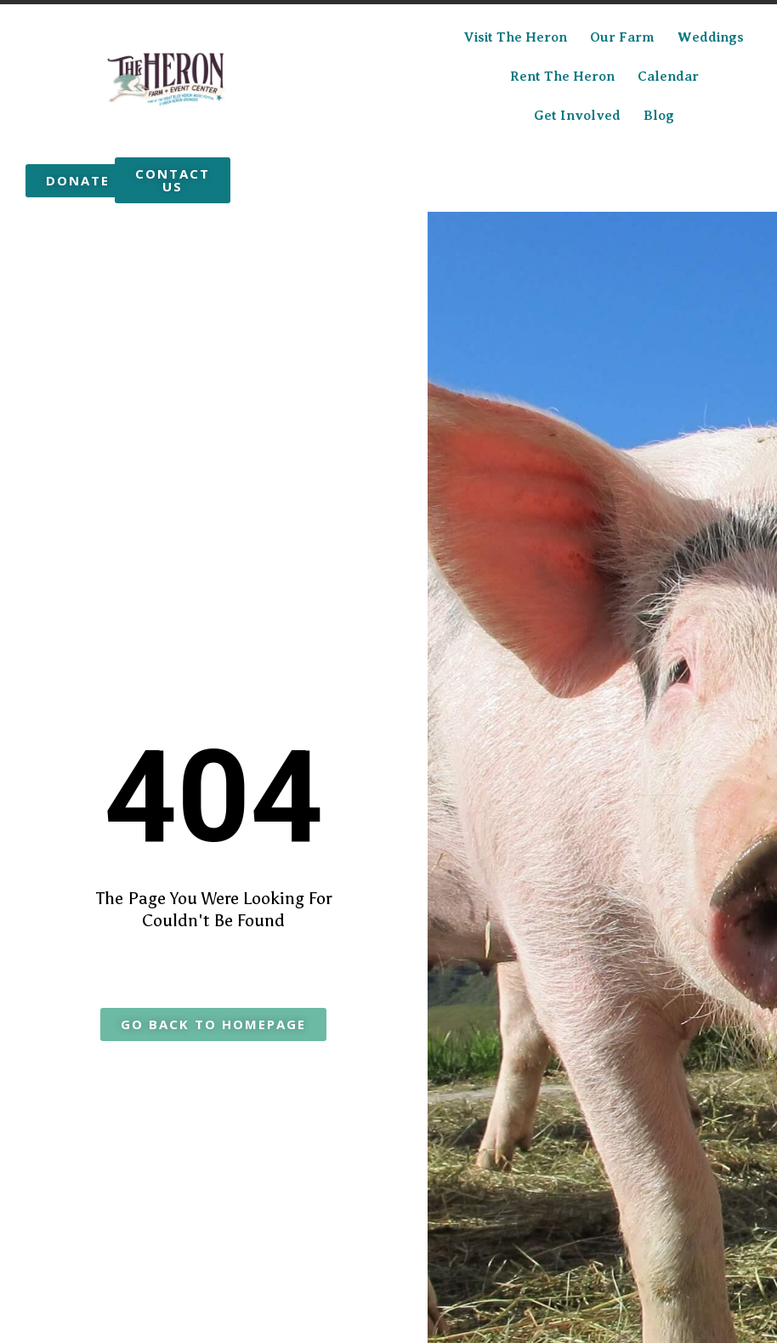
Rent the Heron (562, 76)
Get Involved (577, 115)
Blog (659, 115)
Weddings (711, 37)
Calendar (668, 76)
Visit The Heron (515, 37)
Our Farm (622, 37)
